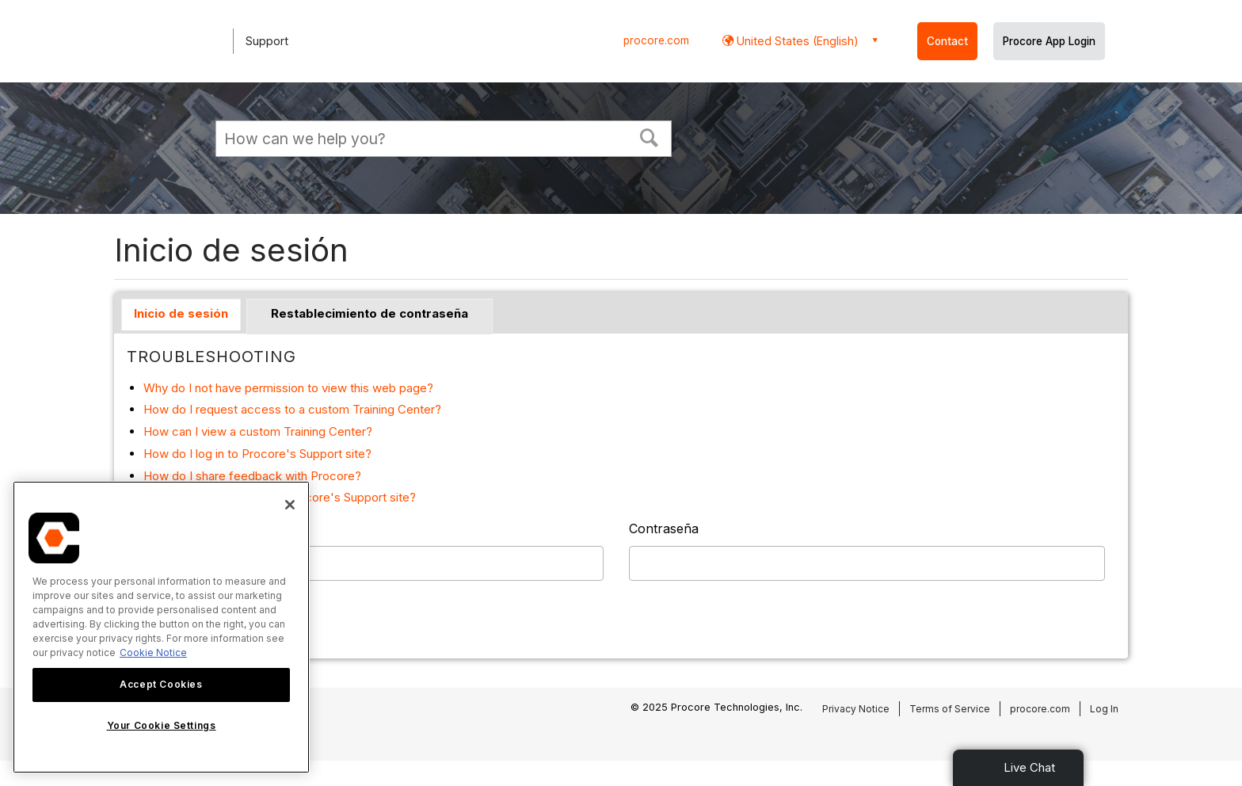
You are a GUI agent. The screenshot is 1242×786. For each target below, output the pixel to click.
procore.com (656, 40)
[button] (649, 136)
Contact (947, 41)
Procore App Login (1049, 41)
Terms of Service (949, 709)
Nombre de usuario (185, 528)
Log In (1104, 709)
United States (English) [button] (796, 41)
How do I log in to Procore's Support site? (257, 453)
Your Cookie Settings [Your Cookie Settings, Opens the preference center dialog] (161, 725)
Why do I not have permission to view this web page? (288, 387)
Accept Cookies (161, 684)
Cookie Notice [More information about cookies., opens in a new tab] (153, 652)
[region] (161, 627)
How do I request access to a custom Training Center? (292, 409)
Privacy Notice (856, 709)
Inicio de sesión (181, 313)
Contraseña (664, 528)
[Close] (289, 504)
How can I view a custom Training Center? (257, 431)
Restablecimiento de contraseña (369, 313)
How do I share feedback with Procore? (252, 475)
